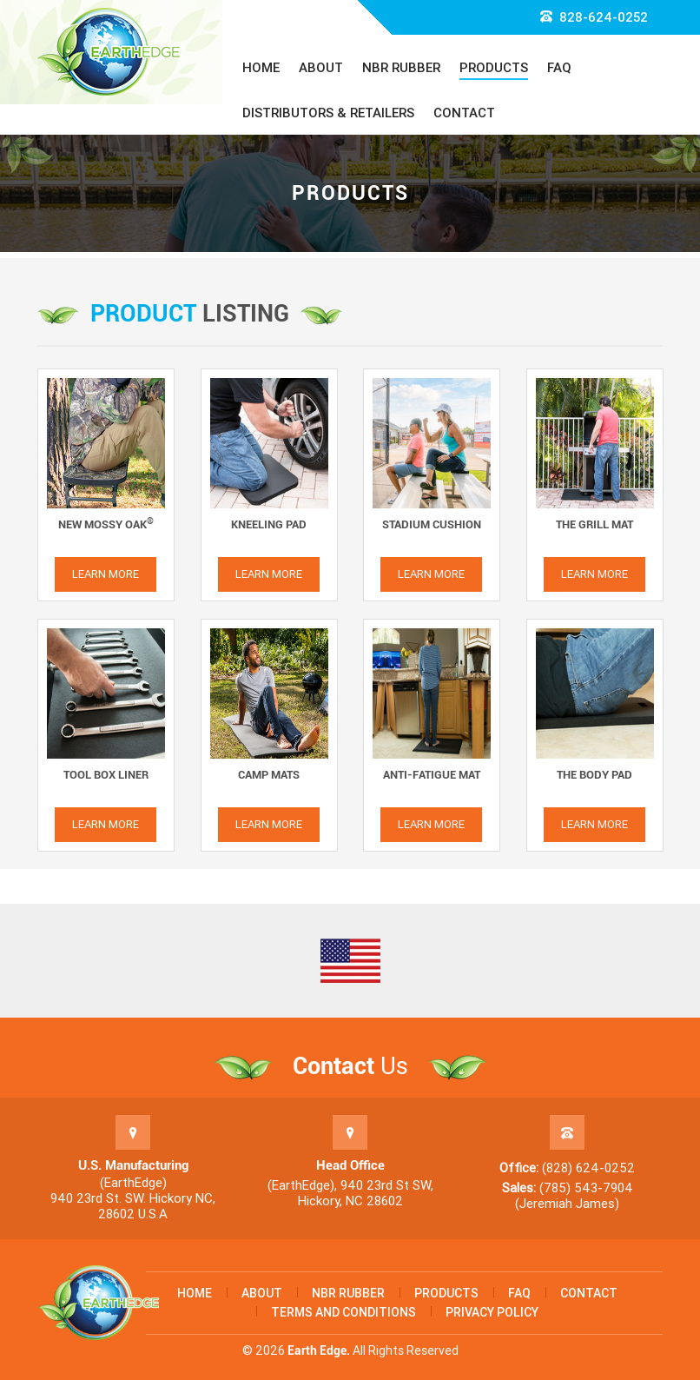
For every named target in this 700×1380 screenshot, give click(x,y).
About (321, 68)
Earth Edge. (318, 1350)
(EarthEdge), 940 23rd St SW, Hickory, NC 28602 (350, 1193)
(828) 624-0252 (588, 1168)
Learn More (105, 574)
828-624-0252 (594, 17)
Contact (464, 113)
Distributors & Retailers (328, 113)
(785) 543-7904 (586, 1188)
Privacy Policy (492, 1312)
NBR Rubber (401, 68)
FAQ (559, 68)
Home (261, 68)
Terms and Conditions (343, 1312)
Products (493, 68)
